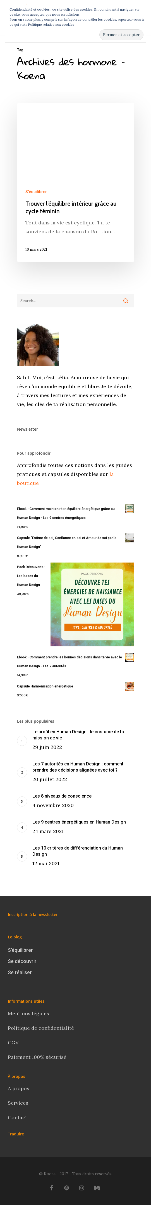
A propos (18, 1088)
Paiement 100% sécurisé (37, 1057)
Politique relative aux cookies (51, 24)
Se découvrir (22, 961)
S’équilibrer (20, 950)
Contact (18, 1117)
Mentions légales (28, 1013)
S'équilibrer (36, 191)
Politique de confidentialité (41, 1028)
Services (18, 1103)
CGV (13, 1042)
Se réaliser (20, 972)
